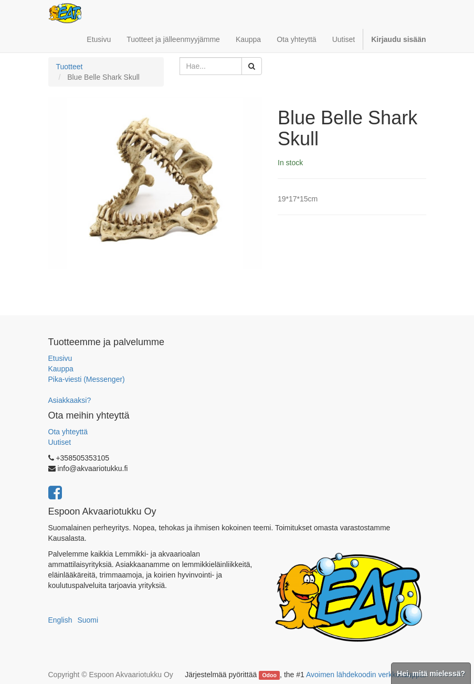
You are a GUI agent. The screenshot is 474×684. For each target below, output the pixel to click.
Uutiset (59, 442)
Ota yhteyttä (68, 432)
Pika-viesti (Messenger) (86, 379)
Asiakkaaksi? (69, 400)
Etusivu (60, 358)
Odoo (269, 675)
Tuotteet (69, 66)
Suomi (87, 620)
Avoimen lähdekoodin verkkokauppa (365, 674)
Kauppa (60, 369)
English (60, 620)
